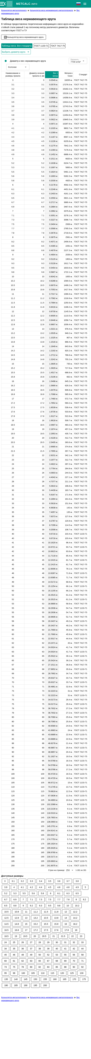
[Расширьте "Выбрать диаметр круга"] (16, 51)
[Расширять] (85, 4)
